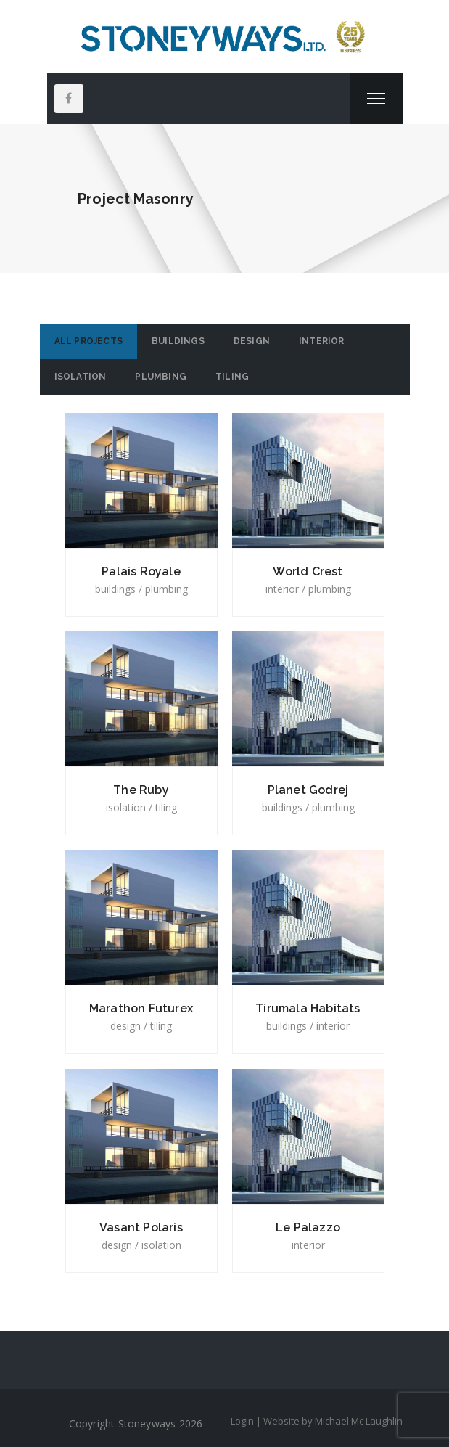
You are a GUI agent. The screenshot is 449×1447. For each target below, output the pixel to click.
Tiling (232, 377)
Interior (322, 341)
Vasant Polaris (141, 1227)
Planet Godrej (308, 790)
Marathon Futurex (141, 1008)
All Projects (88, 341)
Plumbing (160, 377)
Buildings (178, 341)
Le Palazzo (308, 1227)
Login (242, 1420)
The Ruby (141, 790)
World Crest (307, 571)
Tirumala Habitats (307, 1008)
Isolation (80, 377)
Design (252, 341)
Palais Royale (141, 571)
